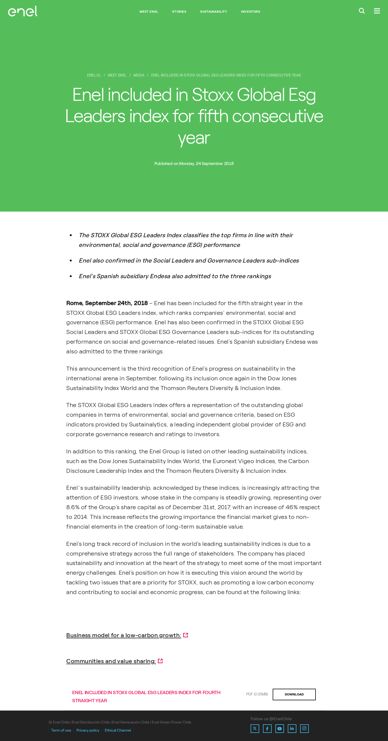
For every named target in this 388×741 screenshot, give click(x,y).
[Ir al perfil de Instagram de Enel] (304, 728)
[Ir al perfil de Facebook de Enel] (267, 728)
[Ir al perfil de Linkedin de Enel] (292, 728)
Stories (179, 11)
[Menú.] (377, 11)
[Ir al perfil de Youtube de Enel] (279, 728)
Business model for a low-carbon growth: (123, 635)
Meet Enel (149, 11)
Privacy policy (88, 730)
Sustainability (213, 11)
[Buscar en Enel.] (362, 11)
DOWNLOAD (294, 694)
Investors (250, 11)
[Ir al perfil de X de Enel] (255, 728)
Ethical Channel (118, 730)
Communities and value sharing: (111, 661)
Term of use (61, 730)
